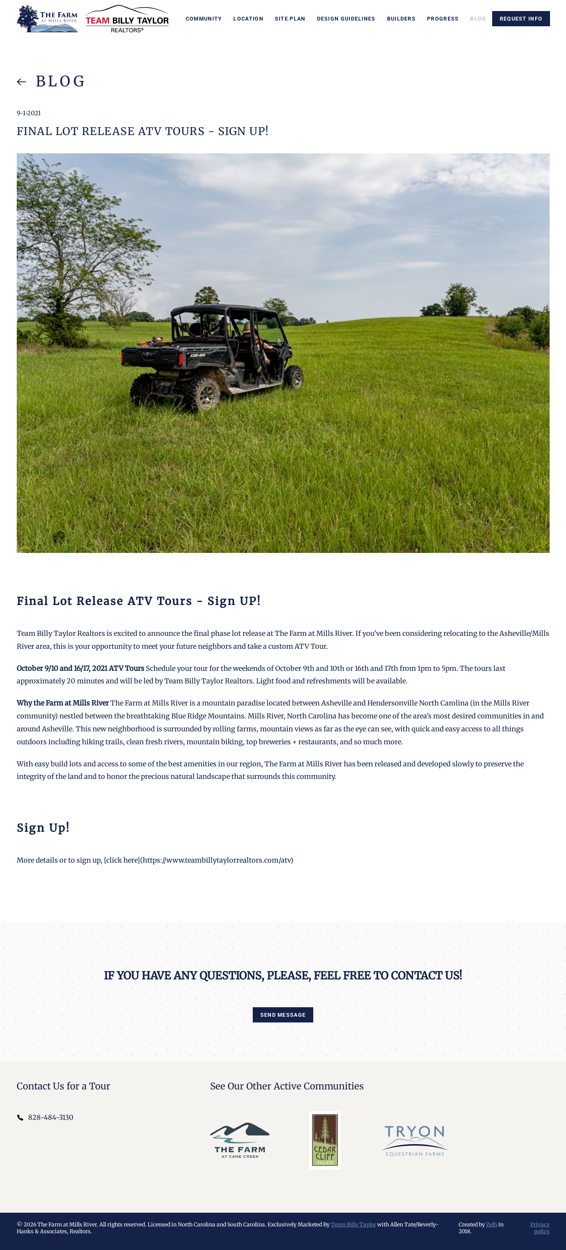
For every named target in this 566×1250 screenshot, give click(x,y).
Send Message (283, 1015)
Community (204, 19)
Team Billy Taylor (353, 1224)
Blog (478, 19)
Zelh (491, 1224)
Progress (443, 19)
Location (248, 19)
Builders (401, 19)
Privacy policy (540, 1228)
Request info (521, 19)
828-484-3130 (50, 1117)
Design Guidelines (346, 19)
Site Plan (290, 19)
